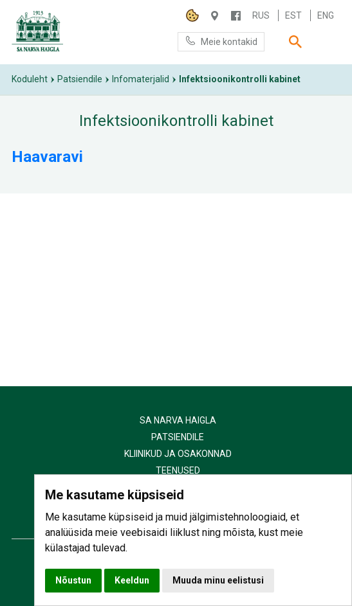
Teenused (178, 470)
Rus (261, 15)
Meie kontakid (221, 41)
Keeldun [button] (132, 580)
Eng (325, 15)
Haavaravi (47, 157)
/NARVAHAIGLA (236, 16)
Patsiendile (79, 79)
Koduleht (30, 79)
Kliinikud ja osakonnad (178, 454)
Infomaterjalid (140, 79)
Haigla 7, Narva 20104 (214, 16)
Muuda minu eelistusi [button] (218, 580)
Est (293, 15)
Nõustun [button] (73, 580)
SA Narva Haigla (178, 420)
